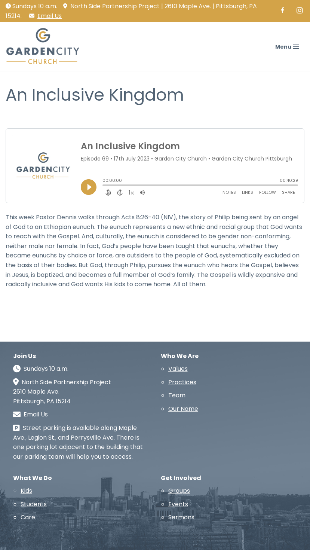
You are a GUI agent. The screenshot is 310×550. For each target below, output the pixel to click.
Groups (179, 490)
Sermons (181, 517)
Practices (182, 382)
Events (178, 504)
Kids (26, 490)
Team (176, 395)
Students (34, 504)
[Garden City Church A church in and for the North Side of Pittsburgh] (45, 46)
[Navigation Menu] (287, 46)
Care (28, 517)
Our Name (183, 408)
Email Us (49, 16)
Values (178, 368)
